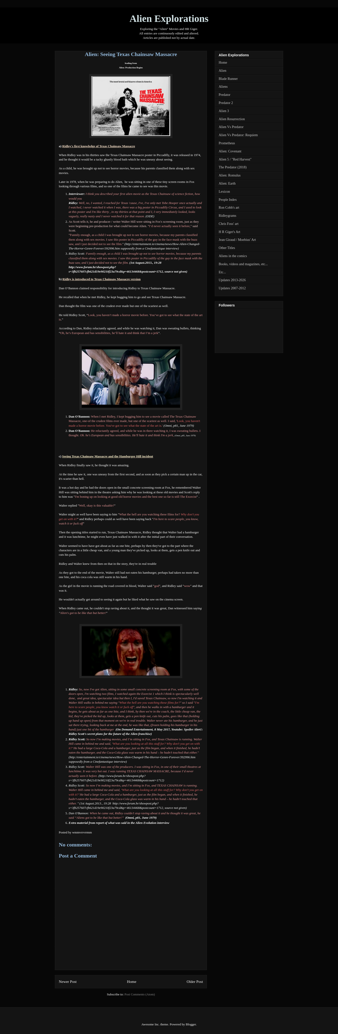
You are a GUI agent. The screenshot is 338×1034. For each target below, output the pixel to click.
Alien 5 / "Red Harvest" (235, 159)
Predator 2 (226, 103)
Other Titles (227, 248)
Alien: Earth (227, 183)
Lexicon (224, 191)
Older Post (195, 981)
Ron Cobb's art (229, 207)
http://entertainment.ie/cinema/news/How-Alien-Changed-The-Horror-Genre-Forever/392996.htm (132, 757)
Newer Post (68, 981)
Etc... (222, 272)
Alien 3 (224, 111)
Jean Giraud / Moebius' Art (237, 240)
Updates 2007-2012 (232, 288)
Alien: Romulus (230, 175)
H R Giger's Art (229, 232)
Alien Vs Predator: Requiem (238, 135)
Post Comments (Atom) (139, 994)
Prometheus (227, 143)
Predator (224, 95)
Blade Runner (228, 79)
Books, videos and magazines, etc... (243, 264)
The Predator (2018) (233, 167)
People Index (228, 200)
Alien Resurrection (232, 119)
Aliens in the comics (233, 256)
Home (131, 981)
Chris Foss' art (228, 224)
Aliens (223, 86)
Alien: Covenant (230, 151)
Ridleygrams (227, 216)
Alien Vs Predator (231, 127)
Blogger (191, 1024)
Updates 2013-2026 (232, 280)
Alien (222, 71)
